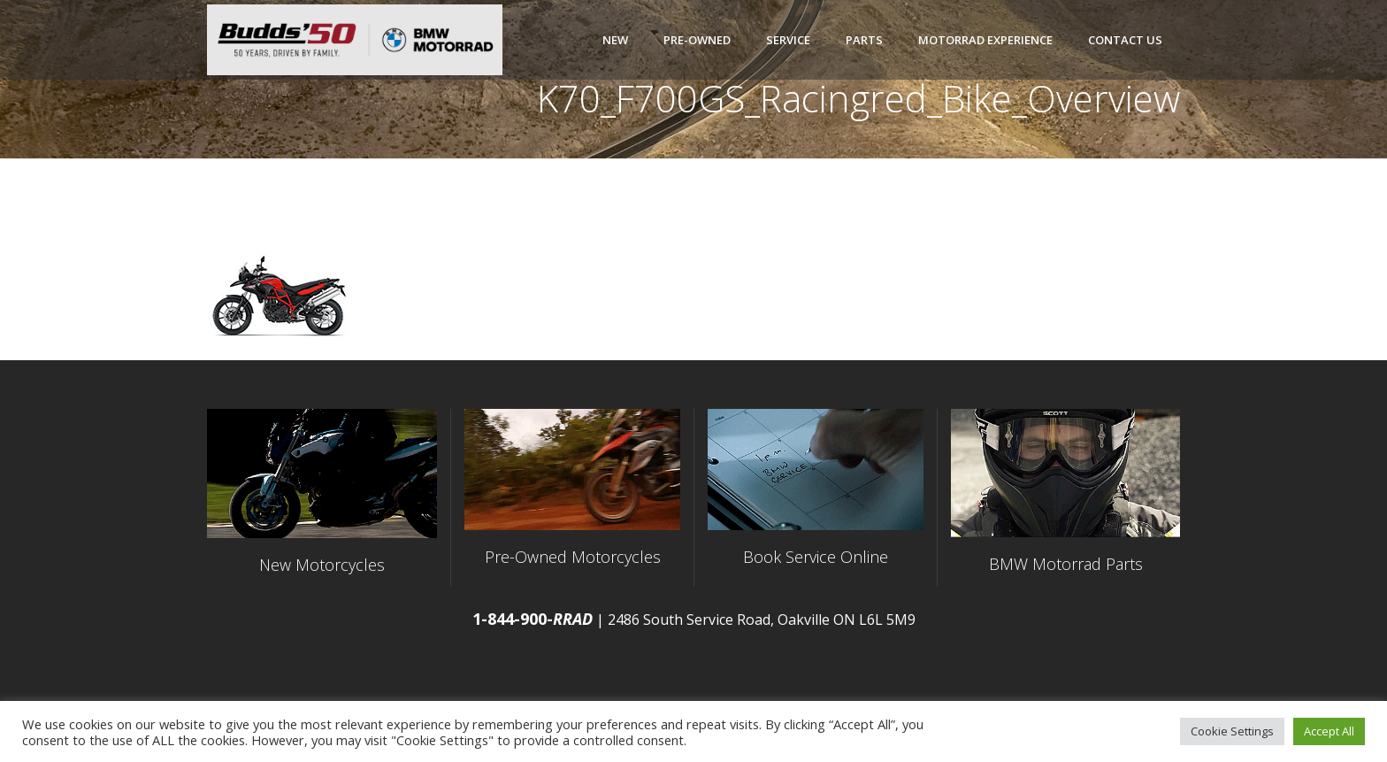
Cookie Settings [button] (1232, 731)
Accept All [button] (1329, 731)
